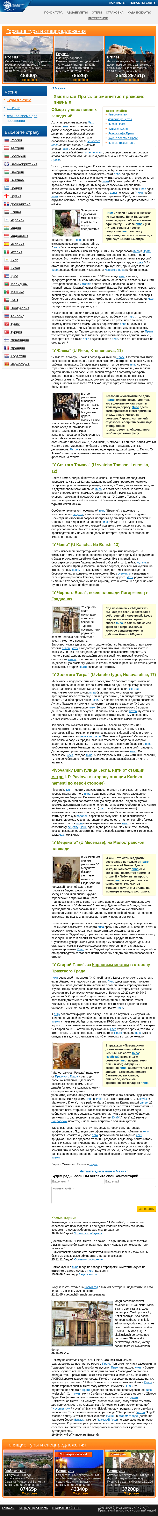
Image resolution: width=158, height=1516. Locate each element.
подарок (82, 816)
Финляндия (19, 340)
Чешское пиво (117, 114)
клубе (99, 1098)
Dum (78, 770)
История (134, 688)
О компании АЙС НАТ (66, 1508)
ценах (134, 1397)
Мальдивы (19, 284)
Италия (16, 252)
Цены (83, 827)
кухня (77, 1393)
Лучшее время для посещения (22, 118)
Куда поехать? (140, 12)
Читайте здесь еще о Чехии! (104, 1171)
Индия (15, 228)
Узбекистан (15, 1471)
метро (57, 777)
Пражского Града (68, 971)
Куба (14, 276)
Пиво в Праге (116, 124)
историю (85, 284)
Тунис (15, 324)
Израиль (17, 220)
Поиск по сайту (143, 2)
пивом (76, 569)
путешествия (93, 152)
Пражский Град (107, 1419)
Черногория (20, 364)
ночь (146, 1131)
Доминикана (20, 204)
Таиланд (17, 316)
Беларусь (65, 1471)
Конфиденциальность (33, 1508)
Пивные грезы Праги (121, 142)
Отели (97, 12)
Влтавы (79, 1419)
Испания (17, 244)
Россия (16, 140)
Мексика (17, 292)
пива (140, 262)
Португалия (19, 308)
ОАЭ (14, 300)
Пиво (142, 189)
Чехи (91, 122)
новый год (91, 1287)
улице (144, 1102)
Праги (55, 159)
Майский (113, 1056)
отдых (93, 1164)
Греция (16, 188)
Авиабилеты (77, 12)
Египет (15, 212)
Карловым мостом (110, 964)
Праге (147, 251)
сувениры (124, 573)
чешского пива (114, 269)
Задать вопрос (88, 1274)
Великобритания (23, 164)
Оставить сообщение (88, 1233)
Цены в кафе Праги (121, 133)
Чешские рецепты (120, 119)
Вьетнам (17, 180)
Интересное (98, 18)
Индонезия (19, 236)
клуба (143, 1098)
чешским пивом (90, 736)
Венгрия (17, 172)
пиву (57, 1014)
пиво (65, 126)
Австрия (17, 148)
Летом (74, 449)
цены (113, 192)
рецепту (78, 514)
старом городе (128, 1416)
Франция (17, 348)
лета (95, 1135)
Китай (15, 268)
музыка (141, 562)
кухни (110, 1416)
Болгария (18, 156)
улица (91, 770)
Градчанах (61, 599)
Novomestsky (61, 1408)
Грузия (15, 196)
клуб (113, 1029)
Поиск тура (53, 12)
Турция (16, 332)
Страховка (114, 12)
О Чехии (58, 88)
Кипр (14, 260)
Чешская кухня (118, 128)
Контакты (117, 2)
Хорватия (18, 356)
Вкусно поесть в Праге (123, 138)
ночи (95, 699)
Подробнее (29, 1493)
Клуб (115, 1117)
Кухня (138, 1367)
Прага (110, 399)
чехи (57, 247)
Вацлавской (59, 1121)
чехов (133, 711)
